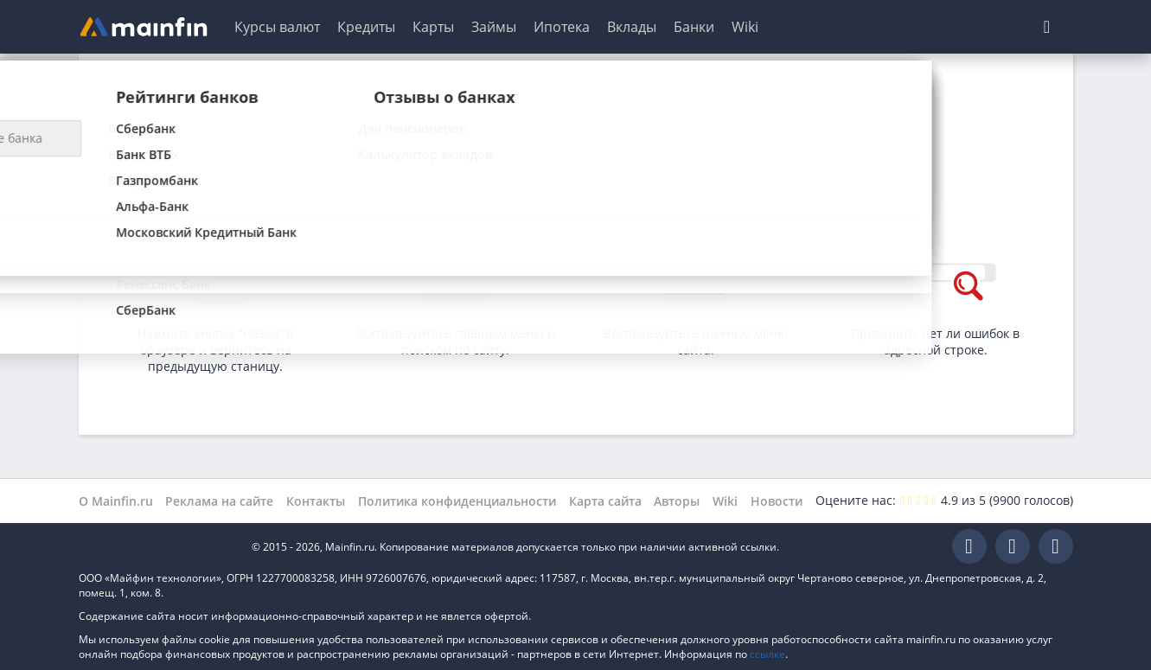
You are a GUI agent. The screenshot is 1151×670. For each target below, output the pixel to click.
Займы (493, 26)
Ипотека (562, 26)
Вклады (631, 26)
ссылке (767, 654)
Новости (777, 501)
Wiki (745, 26)
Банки (694, 26)
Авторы (677, 501)
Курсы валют (277, 26)
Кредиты (366, 26)
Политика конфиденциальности (457, 501)
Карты (433, 26)
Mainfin (156, 547)
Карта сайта (605, 501)
